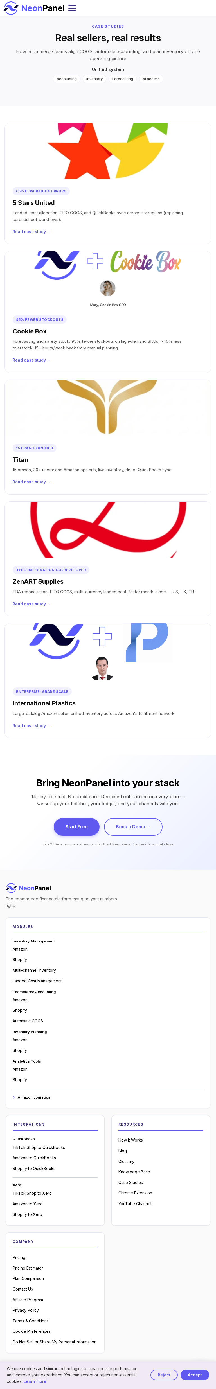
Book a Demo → (133, 826)
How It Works (130, 1140)
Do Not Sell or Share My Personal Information (54, 1342)
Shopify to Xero (27, 1214)
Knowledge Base (134, 1171)
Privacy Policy (26, 1310)
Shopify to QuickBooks (34, 1168)
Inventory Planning (30, 1031)
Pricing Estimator (28, 1268)
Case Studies (130, 1182)
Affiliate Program (28, 1299)
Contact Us (23, 1289)
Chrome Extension (135, 1192)
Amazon (20, 949)
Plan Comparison (28, 1278)
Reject (164, 1374)
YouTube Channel (134, 1203)
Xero (17, 1185)
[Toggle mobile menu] (72, 8)
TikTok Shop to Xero (32, 1193)
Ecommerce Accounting (34, 991)
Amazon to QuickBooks (34, 1157)
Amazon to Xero (28, 1203)
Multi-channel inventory (34, 970)
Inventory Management (34, 941)
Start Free (77, 826)
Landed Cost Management (37, 980)
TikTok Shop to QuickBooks (39, 1147)
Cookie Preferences (32, 1331)
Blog (122, 1150)
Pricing (19, 1257)
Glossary (126, 1161)
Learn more (35, 1381)
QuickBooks (24, 1139)
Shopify (20, 959)
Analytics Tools (27, 1061)
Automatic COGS (28, 1020)
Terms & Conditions (31, 1320)
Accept (195, 1374)
